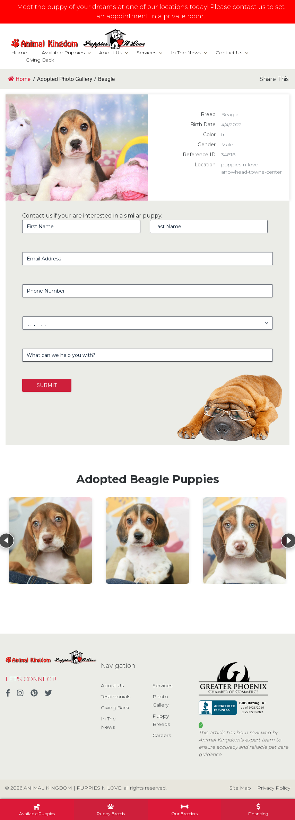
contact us (249, 7)
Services (146, 52)
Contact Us (229, 52)
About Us (110, 52)
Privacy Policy (273, 788)
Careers (162, 735)
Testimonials (115, 696)
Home (19, 52)
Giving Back (40, 60)
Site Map (240, 788)
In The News (186, 52)
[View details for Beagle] (50, 540)
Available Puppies (63, 52)
